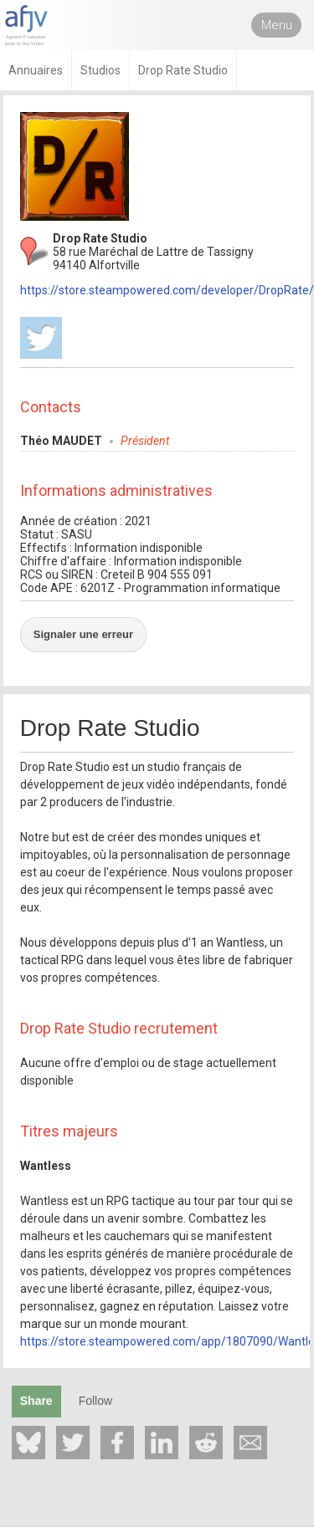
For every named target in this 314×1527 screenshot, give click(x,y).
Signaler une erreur (83, 634)
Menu (276, 25)
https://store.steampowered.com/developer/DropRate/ (167, 290)
